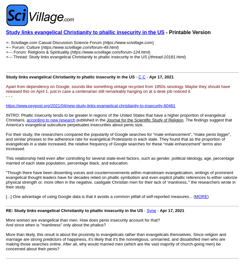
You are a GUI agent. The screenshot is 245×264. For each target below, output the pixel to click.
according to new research (51, 120)
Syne (151, 210)
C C (141, 77)
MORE (201, 196)
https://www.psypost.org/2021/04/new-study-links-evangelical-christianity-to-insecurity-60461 (90, 105)
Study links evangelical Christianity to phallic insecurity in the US (85, 32)
